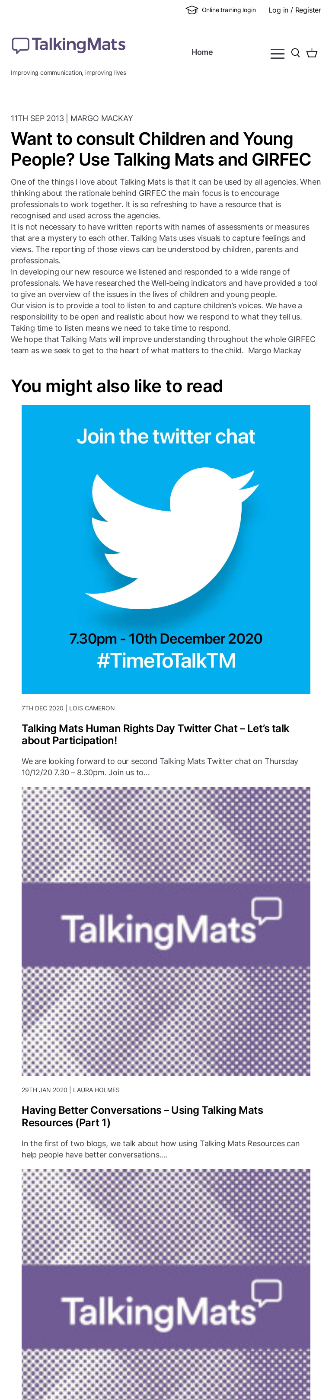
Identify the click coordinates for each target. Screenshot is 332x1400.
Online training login (220, 10)
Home (202, 52)
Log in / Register (294, 10)
